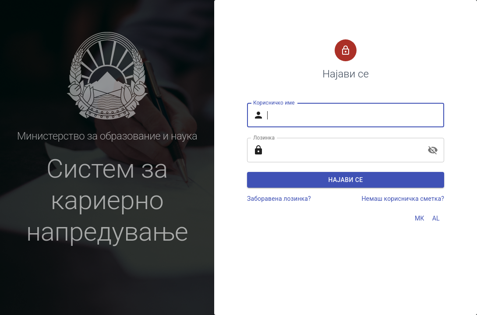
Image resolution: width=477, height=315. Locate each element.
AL (436, 218)
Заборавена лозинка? (279, 198)
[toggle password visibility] (432, 150)
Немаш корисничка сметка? (402, 198)
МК (419, 218)
